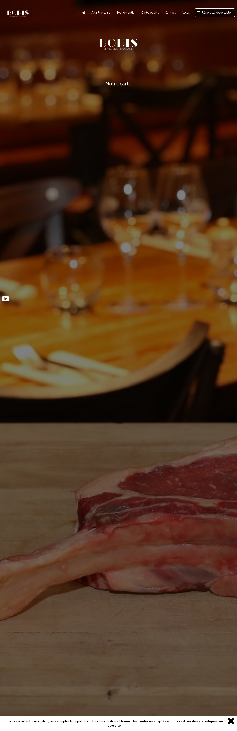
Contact (170, 13)
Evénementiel (125, 13)
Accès (186, 13)
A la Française (100, 13)
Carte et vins (150, 13)
